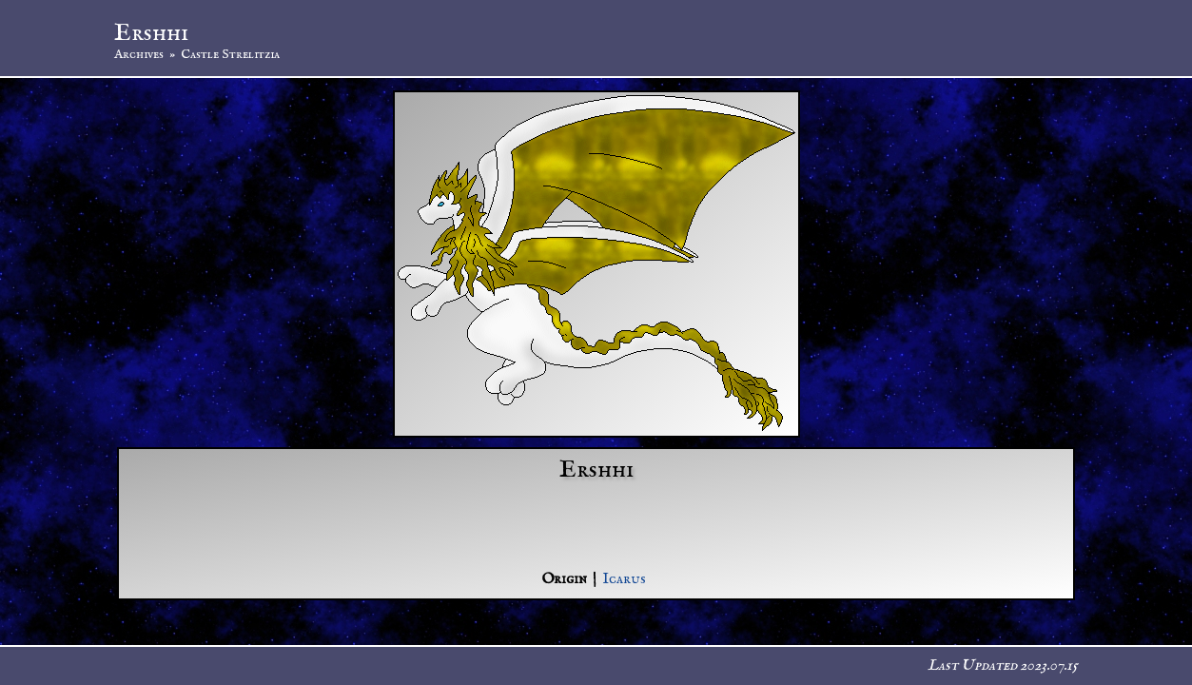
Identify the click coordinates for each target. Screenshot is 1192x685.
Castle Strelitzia (230, 54)
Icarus (624, 579)
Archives (139, 54)
